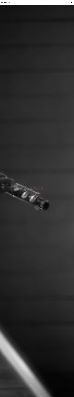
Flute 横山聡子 (6, 2)
